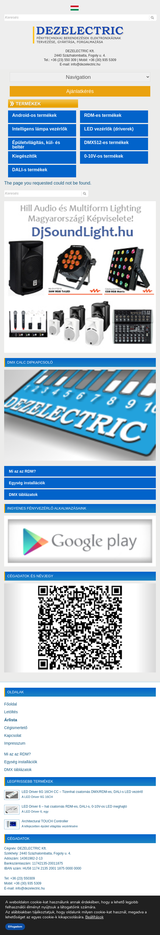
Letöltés (11, 712)
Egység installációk (20, 762)
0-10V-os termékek (103, 156)
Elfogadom (15, 927)
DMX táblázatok (18, 769)
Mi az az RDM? (17, 754)
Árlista (10, 719)
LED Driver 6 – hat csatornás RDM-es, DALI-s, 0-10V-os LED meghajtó (74, 806)
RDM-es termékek (102, 115)
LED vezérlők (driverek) (109, 129)
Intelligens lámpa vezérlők (39, 129)
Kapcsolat (12, 735)
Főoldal (10, 704)
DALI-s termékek (29, 169)
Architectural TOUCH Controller (45, 821)
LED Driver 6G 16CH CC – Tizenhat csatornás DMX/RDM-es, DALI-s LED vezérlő (82, 792)
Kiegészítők (24, 156)
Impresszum (14, 743)
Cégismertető (15, 727)
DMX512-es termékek (106, 142)
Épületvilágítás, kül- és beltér (36, 144)
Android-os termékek (34, 115)
